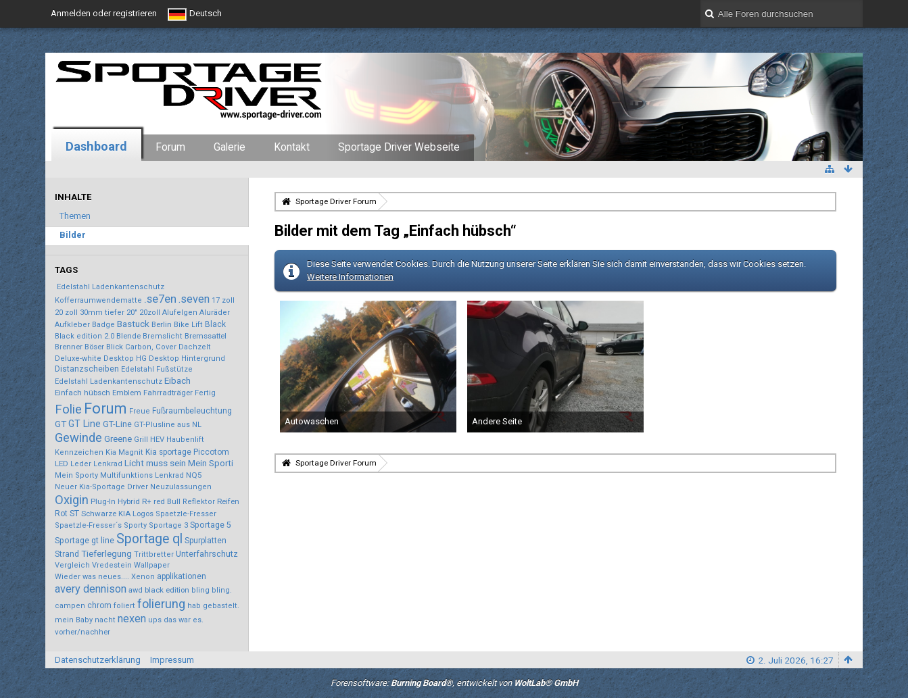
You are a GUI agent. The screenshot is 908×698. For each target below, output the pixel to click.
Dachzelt (194, 347)
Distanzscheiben (87, 369)
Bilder (72, 235)
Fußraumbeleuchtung (192, 411)
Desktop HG (125, 358)
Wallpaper (152, 565)
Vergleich (72, 565)
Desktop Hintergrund (187, 358)
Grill (141, 439)
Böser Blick (104, 346)
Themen (75, 216)
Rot (61, 513)
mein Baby (74, 620)
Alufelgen (179, 312)
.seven (194, 299)
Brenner (68, 346)
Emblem (126, 392)
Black (215, 324)
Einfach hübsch (82, 392)
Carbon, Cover (150, 347)
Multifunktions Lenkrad (142, 475)
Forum (170, 147)
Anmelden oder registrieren (104, 13)
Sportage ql (149, 539)
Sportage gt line (84, 540)
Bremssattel (205, 336)
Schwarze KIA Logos (117, 513)
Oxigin (72, 500)
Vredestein (112, 565)
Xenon (143, 576)
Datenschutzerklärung (98, 660)
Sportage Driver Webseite (399, 147)
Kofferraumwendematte (98, 300)
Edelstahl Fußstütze (157, 369)
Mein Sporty (76, 475)
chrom (99, 605)
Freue (139, 411)
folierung (161, 604)
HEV (157, 439)
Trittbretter (154, 554)
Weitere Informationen (350, 277)
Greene (118, 439)
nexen (132, 618)
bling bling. (211, 590)
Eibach (177, 380)
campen (70, 605)
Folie (68, 409)
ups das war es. (176, 620)
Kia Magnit (124, 452)
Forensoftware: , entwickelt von (454, 683)
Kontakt (292, 147)
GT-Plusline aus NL (167, 424)
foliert (124, 605)
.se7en (160, 298)
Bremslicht (163, 336)
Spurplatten (205, 540)
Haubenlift (185, 439)
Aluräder (214, 312)
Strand (67, 554)
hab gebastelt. (213, 605)
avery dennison (90, 588)
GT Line (84, 423)
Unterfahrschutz (207, 554)
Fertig (205, 393)
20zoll (149, 312)
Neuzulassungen (181, 486)
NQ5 (193, 475)
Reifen (228, 501)
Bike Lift (188, 324)
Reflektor (199, 501)
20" (131, 312)
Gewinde (78, 437)
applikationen (181, 576)
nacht (105, 620)
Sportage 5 (210, 525)
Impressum (172, 660)
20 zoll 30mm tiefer (89, 312)
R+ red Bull (161, 501)
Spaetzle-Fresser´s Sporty (101, 525)
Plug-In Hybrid (115, 501)
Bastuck (133, 323)
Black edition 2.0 (84, 336)
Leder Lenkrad (96, 463)
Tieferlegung (106, 553)
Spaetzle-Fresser (186, 513)
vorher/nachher (82, 632)
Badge (103, 324)
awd (135, 590)
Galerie (229, 147)
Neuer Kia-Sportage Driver (101, 486)
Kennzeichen (79, 452)
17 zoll (223, 300)
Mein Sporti (210, 463)
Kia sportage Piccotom (187, 452)
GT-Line (117, 424)
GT (60, 423)
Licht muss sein (155, 462)
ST (74, 513)
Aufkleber (72, 324)
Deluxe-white (78, 358)
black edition (167, 590)
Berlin (161, 324)
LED (61, 463)
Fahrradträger (168, 392)
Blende (128, 336)
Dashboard (96, 146)
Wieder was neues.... (92, 576)
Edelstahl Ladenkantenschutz (110, 286)
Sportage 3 (168, 525)
